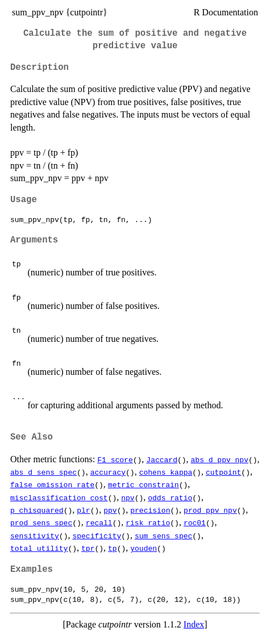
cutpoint (223, 472)
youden (143, 548)
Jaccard (161, 459)
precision (150, 510)
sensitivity (34, 535)
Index (194, 624)
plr (83, 510)
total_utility (39, 548)
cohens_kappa (166, 472)
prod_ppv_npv (210, 510)
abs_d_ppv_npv (219, 459)
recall (99, 522)
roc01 (195, 522)
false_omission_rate (52, 484)
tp (112, 548)
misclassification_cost (59, 497)
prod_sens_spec (41, 522)
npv (127, 497)
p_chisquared (37, 510)
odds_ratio (170, 497)
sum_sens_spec (163, 535)
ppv (110, 510)
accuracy (108, 472)
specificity (96, 535)
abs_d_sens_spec (43, 472)
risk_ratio (148, 522)
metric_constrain (143, 484)
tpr (87, 548)
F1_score (114, 459)
